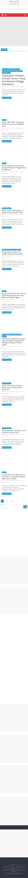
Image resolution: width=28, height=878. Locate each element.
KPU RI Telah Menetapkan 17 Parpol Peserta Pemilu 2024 (13, 211)
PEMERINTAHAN (12, 71)
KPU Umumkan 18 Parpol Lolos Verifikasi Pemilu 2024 (14, 431)
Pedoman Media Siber (20, 866)
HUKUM (11, 69)
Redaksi (13, 866)
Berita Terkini (5, 69)
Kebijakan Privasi (7, 866)
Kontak (17, 868)
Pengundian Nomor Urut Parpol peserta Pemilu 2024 (12, 253)
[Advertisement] (14, 31)
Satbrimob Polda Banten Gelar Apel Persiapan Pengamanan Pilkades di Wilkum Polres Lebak (13, 342)
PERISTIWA (20, 71)
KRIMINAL (17, 69)
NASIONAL (5, 71)
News (10, 249)
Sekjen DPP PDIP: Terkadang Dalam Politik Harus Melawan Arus (13, 124)
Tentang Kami (12, 868)
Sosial (19, 249)
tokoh (9, 73)
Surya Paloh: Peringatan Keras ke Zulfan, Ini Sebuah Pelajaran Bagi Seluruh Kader (14, 476)
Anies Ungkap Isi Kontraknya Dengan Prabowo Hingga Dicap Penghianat (14, 168)
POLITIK (4, 73)
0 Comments (5, 128)
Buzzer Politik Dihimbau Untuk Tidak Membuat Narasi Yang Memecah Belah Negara (14, 295)
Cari (2, 504)
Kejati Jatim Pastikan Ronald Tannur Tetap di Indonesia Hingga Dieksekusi (13, 80)
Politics (4, 208)
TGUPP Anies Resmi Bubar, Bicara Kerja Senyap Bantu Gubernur (12, 387)
